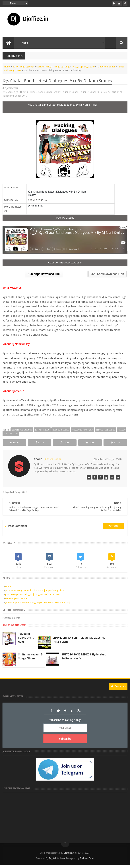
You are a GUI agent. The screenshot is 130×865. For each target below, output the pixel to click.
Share (40, 442)
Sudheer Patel (87, 858)
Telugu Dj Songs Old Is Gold (26, 637)
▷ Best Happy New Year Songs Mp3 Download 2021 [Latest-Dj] (37, 602)
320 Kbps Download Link (107, 274)
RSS (79, 711)
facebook (113, 526)
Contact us (118, 686)
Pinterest (72, 711)
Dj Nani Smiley (53, 92)
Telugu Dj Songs (69, 92)
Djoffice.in (69, 852)
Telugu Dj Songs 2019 (90, 92)
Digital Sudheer (57, 858)
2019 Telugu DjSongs (34, 92)
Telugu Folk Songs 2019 (15, 95)
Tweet (14, 442)
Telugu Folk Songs (112, 92)
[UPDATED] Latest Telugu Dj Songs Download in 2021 (32, 594)
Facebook (51, 711)
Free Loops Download (16, 598)
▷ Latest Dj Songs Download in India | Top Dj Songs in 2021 (36, 590)
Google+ (65, 711)
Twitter (58, 711)
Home (8, 586)
